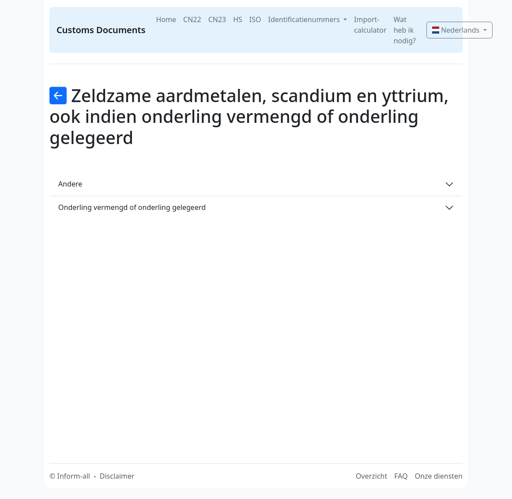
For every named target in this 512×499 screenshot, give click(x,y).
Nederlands (456, 30)
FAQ (400, 476)
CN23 (217, 19)
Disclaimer (117, 476)
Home (166, 19)
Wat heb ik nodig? (405, 30)
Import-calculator (370, 25)
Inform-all (73, 476)
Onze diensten (439, 476)
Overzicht (371, 476)
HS (237, 19)
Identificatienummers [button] (305, 19)
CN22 (192, 19)
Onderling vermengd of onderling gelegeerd (132, 207)
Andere (70, 184)
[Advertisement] (261, 325)
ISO (255, 19)
